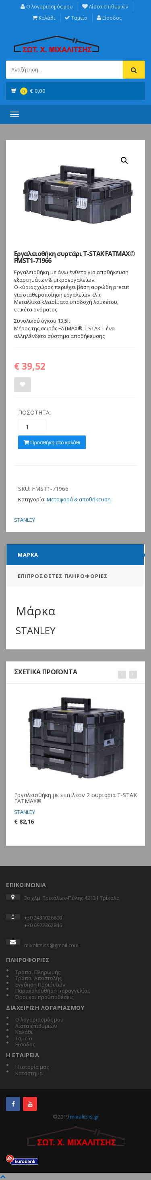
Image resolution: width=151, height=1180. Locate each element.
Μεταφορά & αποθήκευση (79, 499)
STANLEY (24, 519)
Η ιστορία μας (32, 1067)
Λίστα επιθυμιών (105, 6)
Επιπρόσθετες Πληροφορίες (63, 576)
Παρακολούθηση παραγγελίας (52, 991)
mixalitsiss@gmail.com (51, 945)
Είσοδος (109, 17)
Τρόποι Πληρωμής (37, 972)
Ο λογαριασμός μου (47, 6)
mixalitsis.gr (84, 1116)
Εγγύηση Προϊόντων (40, 985)
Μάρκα (28, 554)
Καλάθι (43, 17)
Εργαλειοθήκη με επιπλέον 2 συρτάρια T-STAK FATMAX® (75, 798)
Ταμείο (75, 17)
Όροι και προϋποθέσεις (44, 997)
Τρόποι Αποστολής (38, 978)
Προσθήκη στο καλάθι (52, 442)
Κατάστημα (29, 1073)
